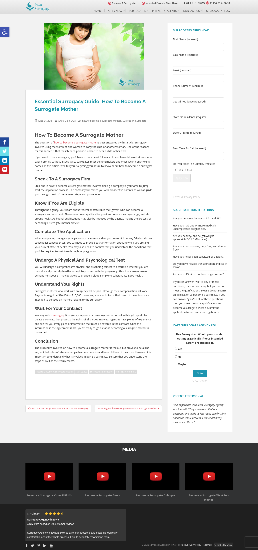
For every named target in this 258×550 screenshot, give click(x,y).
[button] (4, 32)
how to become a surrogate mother (101, 120)
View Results (200, 381)
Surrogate (140, 120)
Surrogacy (128, 120)
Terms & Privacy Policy (186, 197)
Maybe (182, 364)
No (179, 356)
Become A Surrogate (119, 3)
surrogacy (59, 315)
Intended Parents (164, 10)
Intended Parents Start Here (157, 3)
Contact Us (191, 10)
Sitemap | (210, 544)
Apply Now (115, 10)
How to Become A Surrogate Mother (54, 371)
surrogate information (101, 371)
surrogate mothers (126, 371)
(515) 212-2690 (219, 3)
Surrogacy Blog (218, 10)
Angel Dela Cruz (67, 120)
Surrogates (137, 10)
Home (97, 10)
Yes (180, 349)
